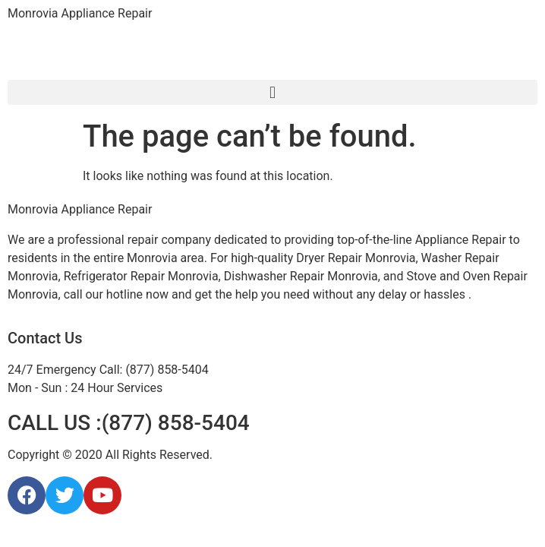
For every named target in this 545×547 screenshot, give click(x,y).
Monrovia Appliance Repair (80, 13)
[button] (272, 92)
